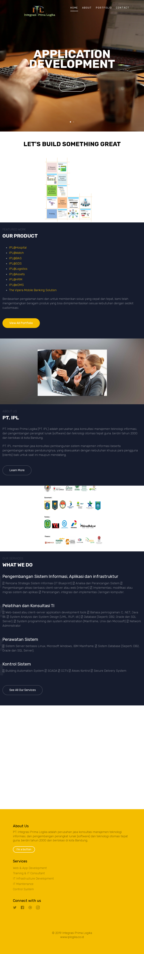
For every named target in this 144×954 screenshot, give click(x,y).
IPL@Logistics (18, 269)
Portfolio (104, 7)
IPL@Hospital (18, 247)
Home (74, 7)
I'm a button (24, 849)
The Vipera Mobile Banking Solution (33, 290)
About (87, 7)
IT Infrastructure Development (33, 878)
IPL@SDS (15, 263)
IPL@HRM (15, 279)
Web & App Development (30, 868)
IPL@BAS (15, 258)
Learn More (17, 470)
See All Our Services (22, 690)
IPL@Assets (17, 274)
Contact (122, 7)
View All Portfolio (21, 323)
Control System (23, 889)
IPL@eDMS (16, 285)
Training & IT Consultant (29, 873)
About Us (72, 87)
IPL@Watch (16, 253)
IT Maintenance (23, 884)
